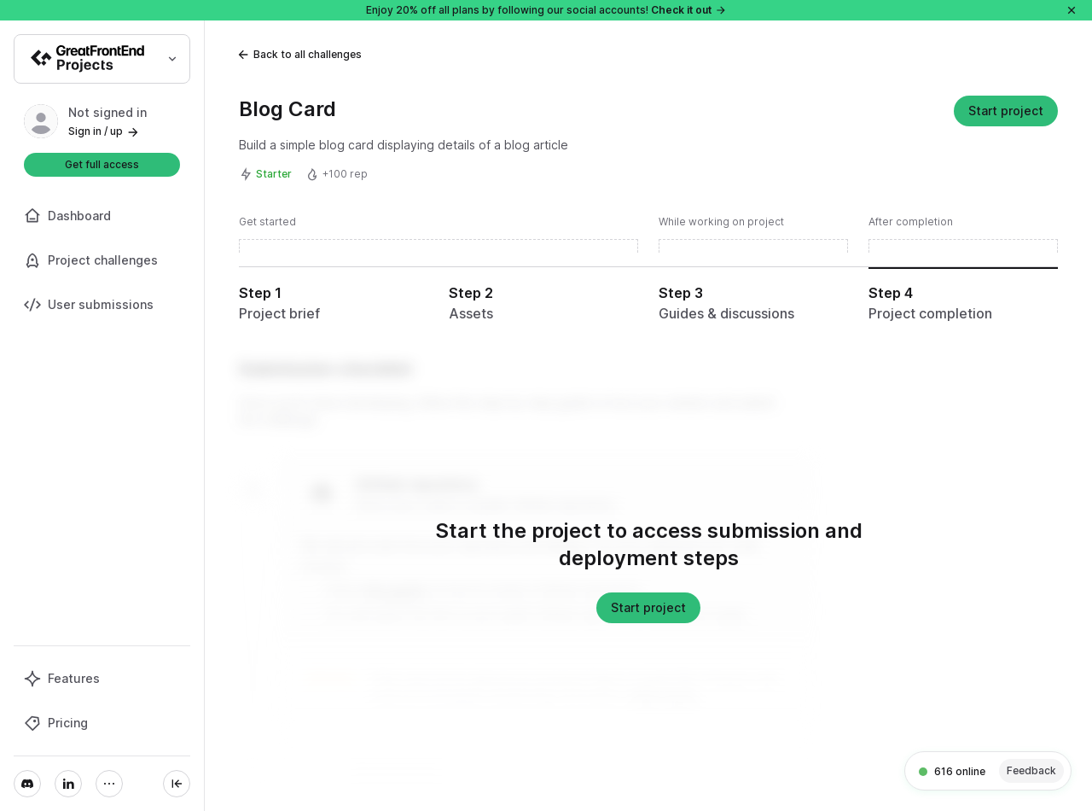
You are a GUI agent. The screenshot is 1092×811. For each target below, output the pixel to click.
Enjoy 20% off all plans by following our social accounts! (546, 9)
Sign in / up (104, 131)
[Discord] (27, 783)
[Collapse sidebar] (176, 783)
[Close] (1071, 10)
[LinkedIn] (68, 783)
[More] (109, 783)
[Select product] (102, 59)
